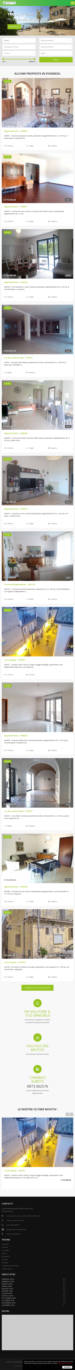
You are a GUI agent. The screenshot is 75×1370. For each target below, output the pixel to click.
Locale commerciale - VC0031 (18, 357)
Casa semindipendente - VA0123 (19, 584)
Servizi (4, 1253)
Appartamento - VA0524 (16, 282)
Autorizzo (67, 1367)
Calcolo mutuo (7, 1269)
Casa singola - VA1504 (14, 962)
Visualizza (52, 146)
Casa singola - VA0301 (14, 660)
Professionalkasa (13, 1234)
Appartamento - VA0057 (16, 206)
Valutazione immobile (10, 1266)
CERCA (56, 60)
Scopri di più (14, 27)
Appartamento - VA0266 (16, 886)
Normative (6, 1256)
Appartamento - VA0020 (16, 735)
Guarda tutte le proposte (37, 988)
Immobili (5, 1244)
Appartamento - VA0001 (16, 131)
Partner (5, 1259)
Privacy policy (18, 1366)
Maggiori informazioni (65, 1363)
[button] (56, 40)
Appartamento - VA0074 (16, 508)
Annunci (5, 1247)
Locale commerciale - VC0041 (18, 811)
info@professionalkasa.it (16, 1229)
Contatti (5, 1263)
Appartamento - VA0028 (16, 433)
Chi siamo (5, 1250)
